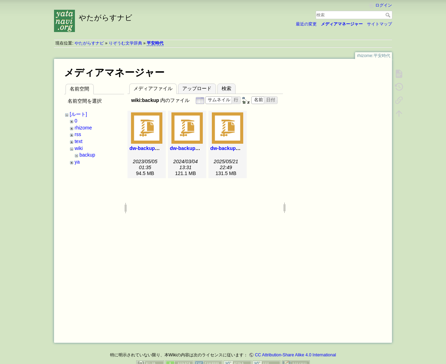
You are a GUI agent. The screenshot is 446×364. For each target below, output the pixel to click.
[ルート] (78, 114)
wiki (79, 148)
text (79, 141)
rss (78, 134)
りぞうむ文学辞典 (125, 43)
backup (87, 155)
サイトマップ (379, 24)
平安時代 (155, 43)
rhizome (83, 127)
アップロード (197, 88)
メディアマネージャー (342, 24)
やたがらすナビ (89, 43)
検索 (388, 15)
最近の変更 (306, 24)
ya (77, 162)
